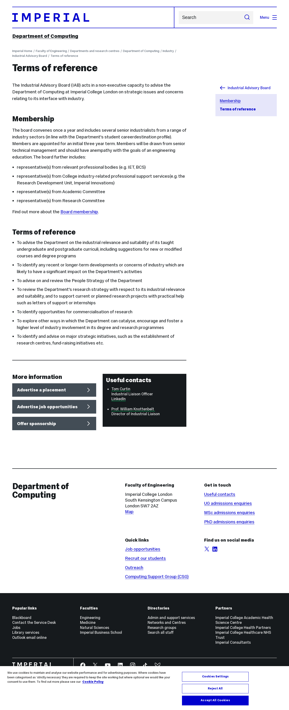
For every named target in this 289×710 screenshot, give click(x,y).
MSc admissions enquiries (229, 512)
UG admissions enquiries (228, 503)
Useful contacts (219, 494)
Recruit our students (145, 558)
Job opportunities (142, 549)
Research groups (162, 627)
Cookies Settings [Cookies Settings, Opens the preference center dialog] (215, 676)
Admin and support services (171, 617)
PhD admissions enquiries (229, 521)
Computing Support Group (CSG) (157, 576)
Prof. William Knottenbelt (133, 409)
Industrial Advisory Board (29, 56)
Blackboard (21, 617)
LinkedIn (118, 398)
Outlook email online (29, 637)
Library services (25, 632)
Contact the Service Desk (34, 622)
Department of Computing (45, 36)
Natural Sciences (94, 627)
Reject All (215, 688)
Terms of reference (64, 56)
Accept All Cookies (215, 700)
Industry (168, 51)
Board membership (79, 211)
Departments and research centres (94, 51)
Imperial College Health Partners (243, 627)
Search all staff (161, 632)
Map (129, 511)
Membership (230, 100)
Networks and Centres (167, 622)
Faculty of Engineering (51, 51)
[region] (144, 688)
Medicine (87, 622)
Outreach (134, 567)
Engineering (90, 617)
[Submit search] (247, 17)
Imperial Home (22, 51)
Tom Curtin (120, 389)
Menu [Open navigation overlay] (268, 17)
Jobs (16, 627)
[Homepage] (93, 17)
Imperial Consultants (233, 642)
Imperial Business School (101, 632)
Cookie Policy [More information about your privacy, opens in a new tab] (93, 682)
